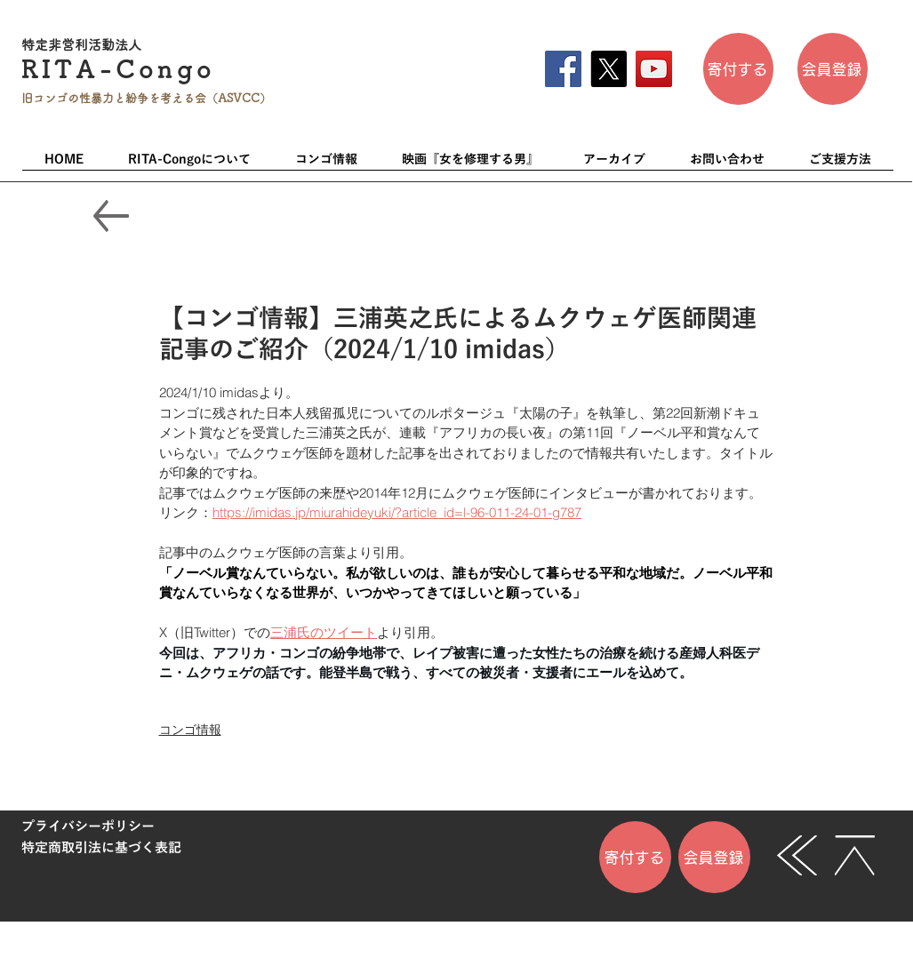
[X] (608, 69)
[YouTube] (654, 69)
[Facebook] (563, 69)
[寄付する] (738, 69)
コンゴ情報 (190, 730)
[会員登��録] (832, 69)
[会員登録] (714, 857)
